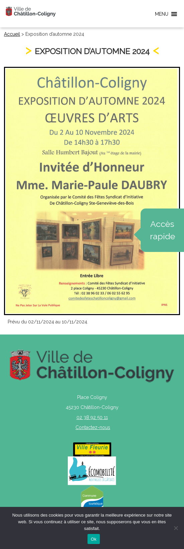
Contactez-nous (92, 427)
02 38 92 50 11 (92, 417)
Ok (94, 539)
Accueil (12, 34)
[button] (161, 14)
